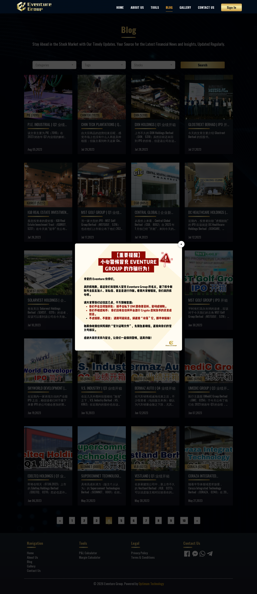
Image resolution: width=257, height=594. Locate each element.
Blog (169, 7)
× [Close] (181, 244)
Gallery (185, 7)
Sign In (231, 7)
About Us (137, 7)
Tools (155, 7)
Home (120, 7)
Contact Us (206, 7)
